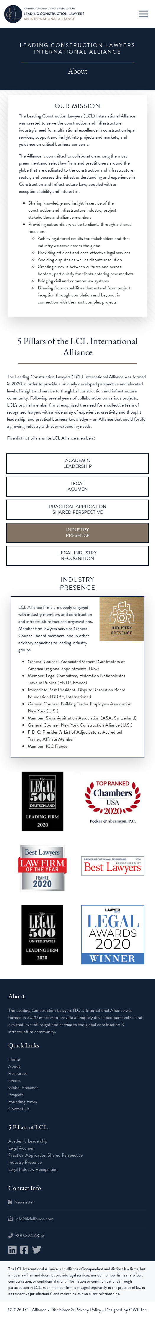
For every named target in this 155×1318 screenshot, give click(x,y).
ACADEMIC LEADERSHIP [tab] (77, 463)
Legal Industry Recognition (33, 1169)
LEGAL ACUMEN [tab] (78, 486)
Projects (15, 1094)
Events (14, 1080)
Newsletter (24, 1202)
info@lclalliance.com (34, 1218)
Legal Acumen (21, 1148)
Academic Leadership (28, 1141)
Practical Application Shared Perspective (45, 1155)
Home (14, 1059)
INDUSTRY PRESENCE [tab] (77, 532)
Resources (17, 1073)
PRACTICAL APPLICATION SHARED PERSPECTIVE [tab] (77, 509)
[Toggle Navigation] (143, 14)
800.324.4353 (30, 1235)
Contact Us (19, 1108)
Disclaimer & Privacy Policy (76, 1309)
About (14, 1066)
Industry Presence (25, 1162)
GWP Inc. (138, 1309)
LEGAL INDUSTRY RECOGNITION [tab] (77, 555)
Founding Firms (22, 1101)
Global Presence (23, 1087)
